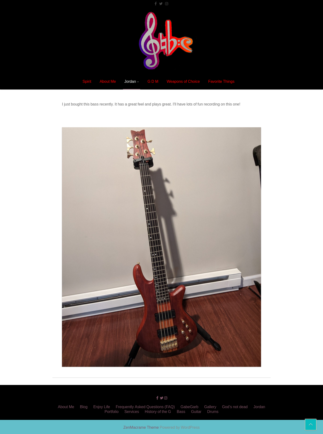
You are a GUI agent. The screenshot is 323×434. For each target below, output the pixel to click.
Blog (84, 406)
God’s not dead (235, 406)
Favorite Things (221, 81)
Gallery (210, 406)
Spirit (87, 81)
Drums (212, 411)
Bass (181, 411)
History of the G (158, 411)
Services (131, 411)
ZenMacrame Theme (141, 427)
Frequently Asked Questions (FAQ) (145, 406)
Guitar (196, 411)
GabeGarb (190, 406)
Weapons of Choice (183, 81)
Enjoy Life (101, 406)
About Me (108, 81)
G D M (152, 81)
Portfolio (112, 411)
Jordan (130, 81)
